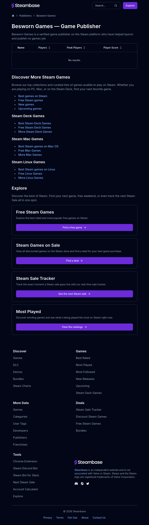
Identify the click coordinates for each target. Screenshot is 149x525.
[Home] (13, 15)
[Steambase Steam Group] (82, 483)
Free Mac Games (29, 150)
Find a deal (74, 260)
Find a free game (74, 227)
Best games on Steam (32, 96)
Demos (17, 372)
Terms (60, 517)
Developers (20, 430)
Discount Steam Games (91, 416)
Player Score (112, 47)
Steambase (81, 469)
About (84, 517)
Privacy (47, 517)
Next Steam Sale (24, 482)
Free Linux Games (30, 173)
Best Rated (83, 358)
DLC (16, 365)
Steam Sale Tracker (89, 409)
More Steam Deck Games (35, 131)
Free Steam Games (88, 423)
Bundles (18, 379)
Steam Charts (22, 386)
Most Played (84, 365)
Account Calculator (25, 489)
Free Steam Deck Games (34, 127)
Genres (18, 409)
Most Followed (85, 372)
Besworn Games (45, 15)
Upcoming (83, 386)
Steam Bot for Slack (26, 475)
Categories (20, 416)
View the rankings (74, 326)
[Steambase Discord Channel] (76, 483)
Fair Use (72, 517)
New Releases (85, 379)
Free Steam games (30, 100)
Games (17, 358)
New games (26, 104)
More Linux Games (30, 177)
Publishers (25, 15)
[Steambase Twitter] (87, 483)
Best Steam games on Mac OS (38, 146)
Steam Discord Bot (25, 468)
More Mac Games (30, 154)
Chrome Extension (25, 461)
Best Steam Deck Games (34, 123)
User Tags (20, 423)
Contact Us (99, 517)
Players (44, 47)
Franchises (20, 444)
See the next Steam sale (74, 293)
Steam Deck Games (89, 393)
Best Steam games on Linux (36, 169)
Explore (130, 5)
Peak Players (76, 47)
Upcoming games (30, 108)
